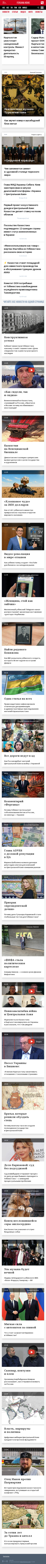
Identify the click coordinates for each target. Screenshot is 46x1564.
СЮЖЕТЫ (38, 12)
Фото (30, 12)
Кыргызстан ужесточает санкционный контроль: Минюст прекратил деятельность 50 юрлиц (14, 47)
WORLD (24, 7)
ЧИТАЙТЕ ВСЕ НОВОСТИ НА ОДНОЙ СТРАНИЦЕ (23, 302)
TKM (15, 7)
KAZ (3, 7)
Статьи (15, 12)
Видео (23, 12)
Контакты (6, 1556)
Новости (5, 12)
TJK (12, 7)
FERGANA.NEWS (23, 2)
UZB (19, 7)
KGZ (8, 7)
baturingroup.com (25, 1562)
